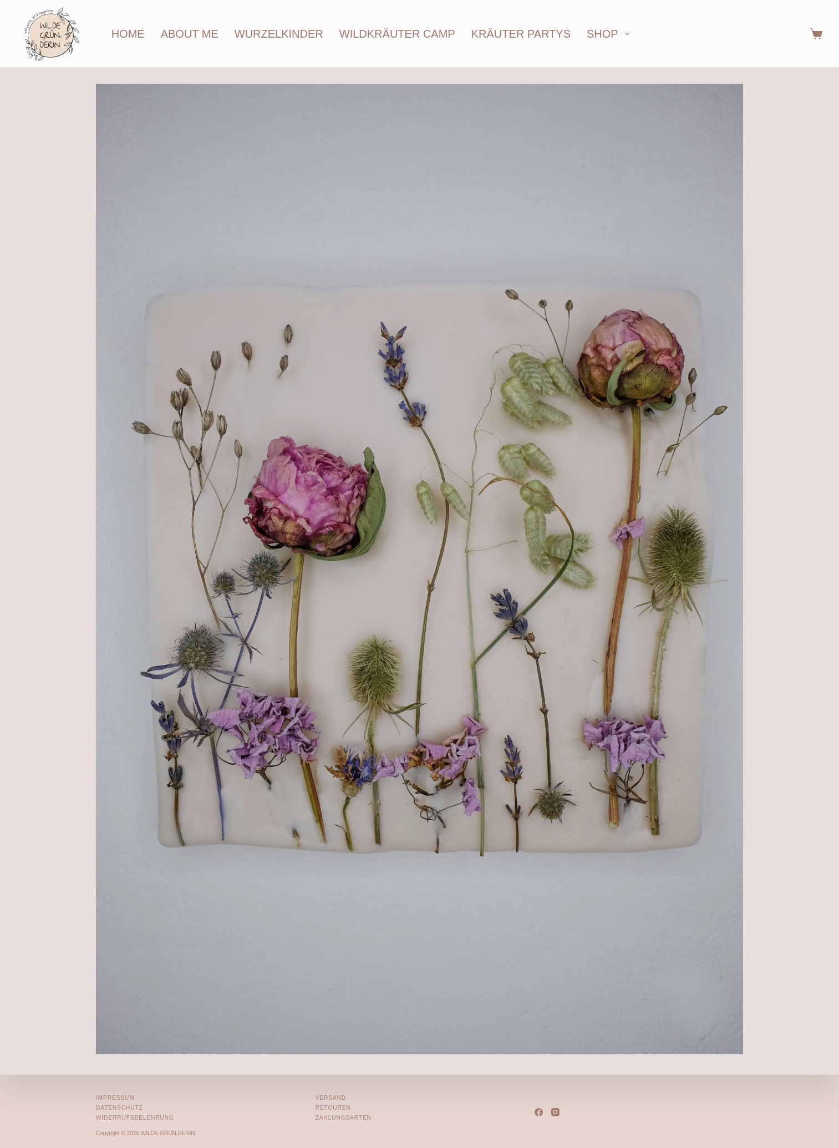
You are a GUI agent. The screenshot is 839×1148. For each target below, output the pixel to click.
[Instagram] (555, 1112)
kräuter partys (521, 34)
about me (189, 34)
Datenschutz (119, 1108)
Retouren (333, 1108)
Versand (331, 1098)
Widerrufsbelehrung (135, 1118)
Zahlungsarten (344, 1118)
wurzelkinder (279, 34)
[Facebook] (539, 1112)
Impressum (115, 1098)
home (128, 34)
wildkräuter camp (397, 34)
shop (610, 33)
